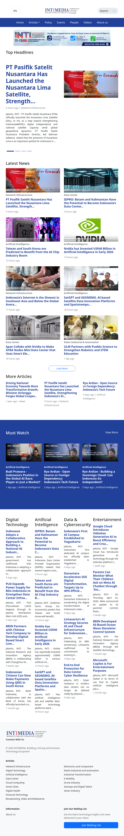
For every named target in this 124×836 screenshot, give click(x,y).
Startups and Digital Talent (78, 786)
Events (61, 22)
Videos (88, 22)
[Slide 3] (23, 151)
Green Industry (72, 790)
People (74, 22)
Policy (48, 22)
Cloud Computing (15, 782)
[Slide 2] (17, 151)
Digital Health (13, 790)
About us (102, 22)
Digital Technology (15, 770)
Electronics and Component (78, 766)
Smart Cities (12, 786)
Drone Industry (72, 782)
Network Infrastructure (18, 766)
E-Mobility (69, 778)
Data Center (12, 778)
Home (20, 22)
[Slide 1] (10, 151)
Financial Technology (17, 794)
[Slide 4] (29, 151)
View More (111, 432)
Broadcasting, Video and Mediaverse (25, 798)
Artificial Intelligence (16, 774)
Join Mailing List (91, 825)
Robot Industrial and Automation (81, 770)
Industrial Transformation (77, 774)
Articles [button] (33, 22)
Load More (62, 368)
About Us (11, 814)
